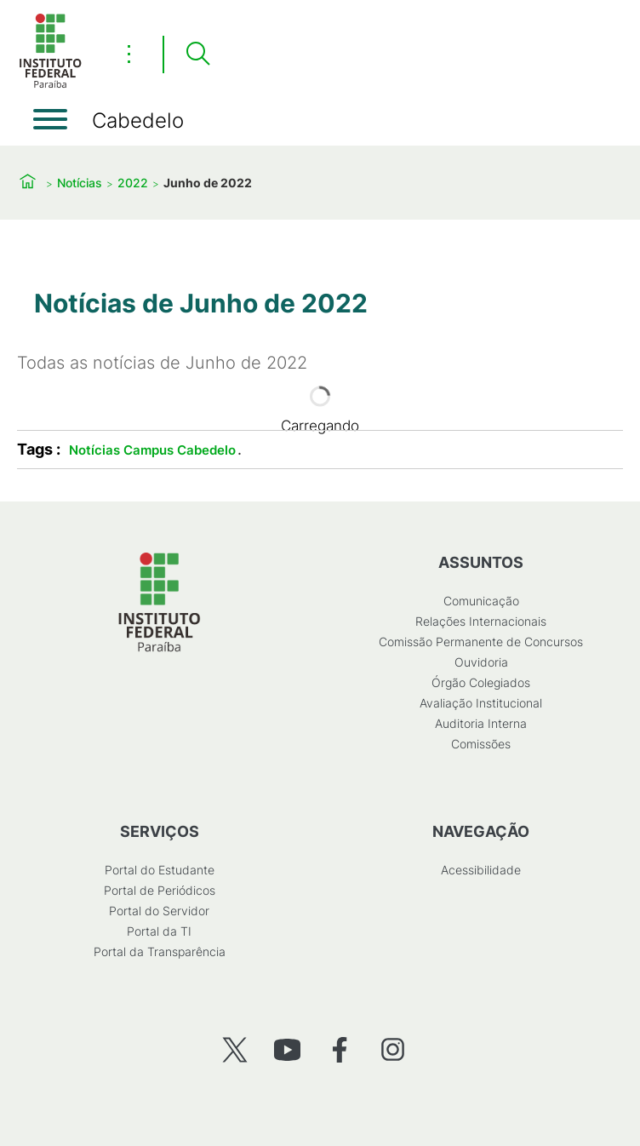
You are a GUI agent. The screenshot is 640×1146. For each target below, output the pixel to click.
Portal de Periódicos (159, 890)
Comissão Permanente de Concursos (481, 641)
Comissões (481, 743)
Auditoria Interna (481, 723)
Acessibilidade (481, 869)
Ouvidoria (481, 662)
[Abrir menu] (50, 119)
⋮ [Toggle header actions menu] (128, 53)
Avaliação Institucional (481, 703)
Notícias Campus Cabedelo (152, 450)
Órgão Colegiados (480, 682)
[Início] (50, 85)
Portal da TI (159, 931)
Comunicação (481, 600)
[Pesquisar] (197, 54)
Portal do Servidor (159, 910)
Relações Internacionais (480, 621)
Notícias (79, 182)
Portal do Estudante (159, 869)
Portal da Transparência (160, 951)
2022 (132, 182)
